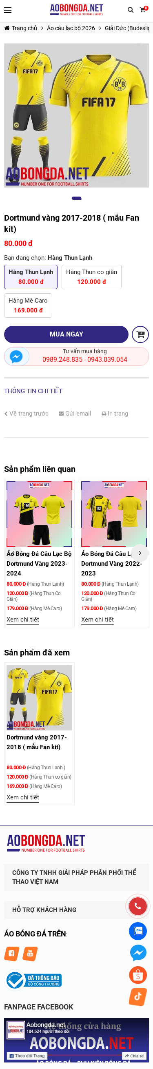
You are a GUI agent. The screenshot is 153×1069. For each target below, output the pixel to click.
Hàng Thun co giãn (91, 277)
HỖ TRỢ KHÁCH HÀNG (44, 910)
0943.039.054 (107, 359)
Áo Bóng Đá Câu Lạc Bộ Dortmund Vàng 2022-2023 (113, 563)
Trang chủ (20, 28)
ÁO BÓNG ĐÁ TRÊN (35, 934)
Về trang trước (26, 413)
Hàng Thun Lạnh (31, 277)
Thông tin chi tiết (33, 391)
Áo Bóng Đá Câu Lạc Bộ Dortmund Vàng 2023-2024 (39, 563)
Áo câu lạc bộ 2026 (71, 28)
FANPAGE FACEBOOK (38, 1007)
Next (140, 553)
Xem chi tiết (23, 619)
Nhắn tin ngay (16, 356)
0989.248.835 (62, 359)
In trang (115, 413)
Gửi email (75, 413)
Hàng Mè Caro (28, 306)
